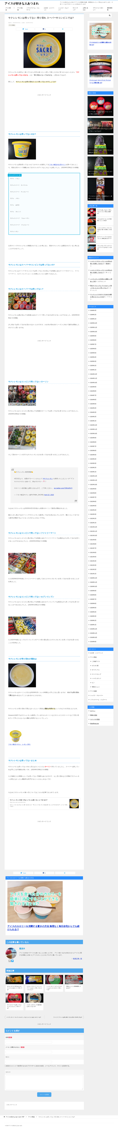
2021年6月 (93, 552)
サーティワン (96, 670)
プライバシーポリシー (98, 9)
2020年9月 (93, 590)
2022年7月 (93, 497)
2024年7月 (93, 395)
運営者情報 (109, 9)
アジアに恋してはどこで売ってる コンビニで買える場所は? (104, 211)
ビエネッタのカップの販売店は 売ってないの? (34, 1005)
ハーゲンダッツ (96, 678)
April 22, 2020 (49, 495)
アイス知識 (19, 9)
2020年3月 (93, 616)
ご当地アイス (96, 661)
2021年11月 (93, 531)
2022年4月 (93, 510)
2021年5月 (93, 556)
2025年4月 (93, 357)
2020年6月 (93, 603)
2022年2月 (93, 518)
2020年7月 (93, 599)
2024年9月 (93, 387)
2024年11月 (93, 378)
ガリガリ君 (95, 665)
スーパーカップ (96, 674)
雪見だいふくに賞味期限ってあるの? (73, 987)
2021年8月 (93, 544)
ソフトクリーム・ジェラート (32, 9)
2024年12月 (93, 374)
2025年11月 (93, 327)
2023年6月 (93, 450)
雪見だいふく (96, 687)
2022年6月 (93, 501)
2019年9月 (93, 641)
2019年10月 (93, 637)
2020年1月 (93, 624)
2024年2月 (93, 416)
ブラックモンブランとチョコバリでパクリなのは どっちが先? (104, 247)
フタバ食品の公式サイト (57, 164)
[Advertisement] (44, 109)
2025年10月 (93, 331)
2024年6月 (93, 399)
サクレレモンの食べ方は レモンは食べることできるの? (28, 800)
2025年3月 (93, 361)
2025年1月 (93, 370)
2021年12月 (93, 527)
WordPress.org (94, 723)
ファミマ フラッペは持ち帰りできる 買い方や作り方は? (67, 1017)
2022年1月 (93, 522)
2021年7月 (93, 548)
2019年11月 (93, 633)
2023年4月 (93, 459)
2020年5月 (93, 607)
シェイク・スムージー (63, 9)
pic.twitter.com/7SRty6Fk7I (63, 488)
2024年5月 (93, 404)
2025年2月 (93, 365)
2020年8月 (93, 595)
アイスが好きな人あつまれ (22, 3)
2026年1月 (93, 319)
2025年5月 (93, 353)
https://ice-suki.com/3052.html (18, 802)
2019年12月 (93, 629)
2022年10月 (93, 484)
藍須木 (108, 263)
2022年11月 (93, 480)
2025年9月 (93, 336)
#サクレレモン (48, 478)
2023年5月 (93, 454)
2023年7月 (93, 446)
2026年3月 (93, 310)
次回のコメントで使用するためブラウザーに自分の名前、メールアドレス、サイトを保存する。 (38, 1066)
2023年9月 (93, 437)
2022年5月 (93, 505)
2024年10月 (93, 382)
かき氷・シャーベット (49, 9)
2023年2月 (93, 467)
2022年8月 (93, 493)
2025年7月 (93, 344)
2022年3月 (93, 514)
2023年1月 (93, 471)
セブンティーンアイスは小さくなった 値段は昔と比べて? (104, 237)
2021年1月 (93, 573)
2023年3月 (93, 463)
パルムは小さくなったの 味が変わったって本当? (104, 219)
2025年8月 (93, 340)
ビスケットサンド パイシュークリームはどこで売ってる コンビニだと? (34, 988)
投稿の (93, 715)
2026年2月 (93, 314)
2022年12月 (93, 476)
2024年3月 (93, 412)
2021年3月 (93, 565)
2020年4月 (93, 612)
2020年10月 (93, 586)
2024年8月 (93, 391)
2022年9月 (93, 489)
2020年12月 (93, 578)
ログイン (92, 711)
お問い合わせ (85, 9)
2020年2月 (93, 620)
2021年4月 (93, 561)
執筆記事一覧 (77, 958)
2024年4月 (93, 408)
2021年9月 (93, 539)
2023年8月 (93, 442)
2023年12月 (93, 425)
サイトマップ (75, 9)
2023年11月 (93, 429)
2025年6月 (93, 348)
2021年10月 (93, 535)
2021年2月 (93, 569)
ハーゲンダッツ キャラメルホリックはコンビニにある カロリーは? (23, 1017)
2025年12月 (93, 323)
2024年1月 (93, 421)
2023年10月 (93, 433)
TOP (15, 1117)
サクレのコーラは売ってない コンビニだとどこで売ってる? (14, 1006)
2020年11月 (93, 582)
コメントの (95, 719)
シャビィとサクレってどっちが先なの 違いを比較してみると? (104, 229)
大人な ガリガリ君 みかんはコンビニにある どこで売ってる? (14, 988)
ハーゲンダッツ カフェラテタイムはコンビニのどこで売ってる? (54, 988)
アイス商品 (8, 9)
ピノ (93, 682)
